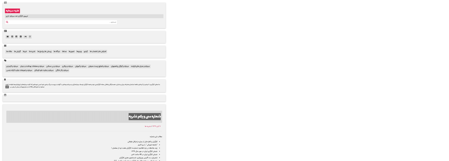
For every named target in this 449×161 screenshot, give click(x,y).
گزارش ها (17, 51)
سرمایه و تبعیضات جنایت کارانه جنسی (19, 70)
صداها (64, 51)
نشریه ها (32, 51)
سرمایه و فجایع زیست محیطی (98, 66)
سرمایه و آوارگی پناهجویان (120, 66)
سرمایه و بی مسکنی (53, 66)
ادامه (7, 87)
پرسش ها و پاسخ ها (44, 51)
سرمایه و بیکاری (67, 66)
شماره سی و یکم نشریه (145, 116)
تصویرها (71, 51)
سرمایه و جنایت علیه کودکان (43, 70)
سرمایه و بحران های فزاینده (140, 66)
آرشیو (86, 51)
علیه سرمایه (12, 11)
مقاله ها (9, 51)
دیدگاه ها (57, 51)
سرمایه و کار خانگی (62, 70)
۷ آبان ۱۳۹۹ (157, 126)
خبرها (25, 51)
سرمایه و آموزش (80, 66)
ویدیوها (79, 51)
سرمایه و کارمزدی (12, 66)
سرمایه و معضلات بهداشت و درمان (32, 66)
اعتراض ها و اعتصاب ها (98, 51)
